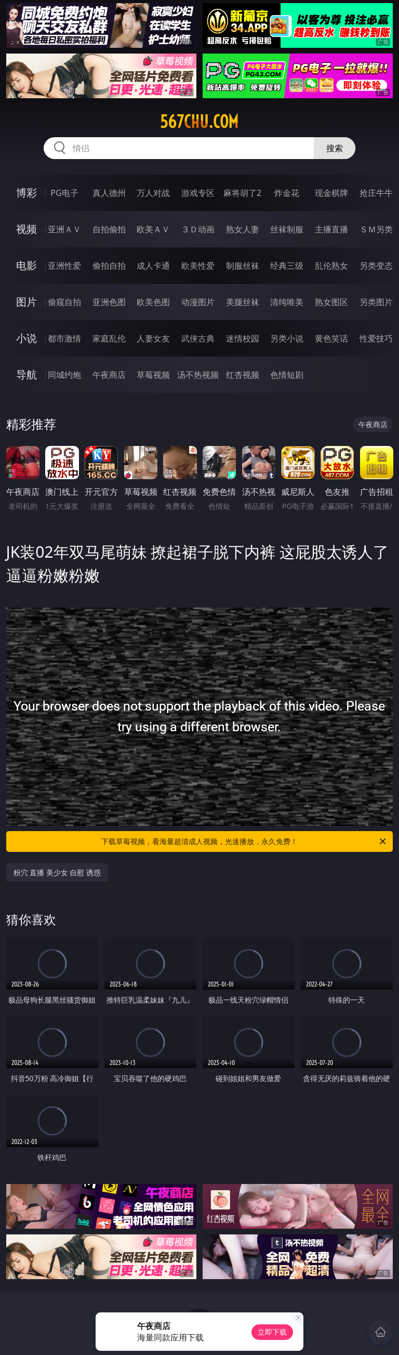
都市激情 (64, 338)
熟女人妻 (242, 229)
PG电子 (64, 193)
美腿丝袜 (242, 302)
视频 (26, 229)
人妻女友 (153, 338)
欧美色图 (153, 302)
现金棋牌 (331, 193)
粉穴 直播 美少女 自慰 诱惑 (57, 872)
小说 (26, 338)
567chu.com (199, 121)
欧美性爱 (198, 265)
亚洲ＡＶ (64, 229)
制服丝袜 (242, 265)
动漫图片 (198, 302)
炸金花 (286, 193)
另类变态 (376, 265)
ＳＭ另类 (376, 229)
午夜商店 (109, 374)
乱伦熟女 (331, 265)
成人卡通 (153, 265)
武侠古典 (198, 338)
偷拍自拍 (109, 265)
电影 (26, 265)
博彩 (26, 193)
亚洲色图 (109, 302)
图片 (26, 302)
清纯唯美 (286, 302)
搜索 (334, 148)
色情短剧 (286, 374)
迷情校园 (242, 338)
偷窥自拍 (64, 302)
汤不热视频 (198, 374)
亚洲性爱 (64, 265)
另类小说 (286, 338)
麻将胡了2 (242, 193)
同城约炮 (64, 374)
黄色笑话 (331, 338)
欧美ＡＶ (153, 229)
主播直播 (331, 229)
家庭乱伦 (109, 338)
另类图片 (376, 302)
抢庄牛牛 (376, 193)
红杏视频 (242, 374)
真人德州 (109, 193)
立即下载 (272, 1332)
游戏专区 (198, 193)
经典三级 (286, 265)
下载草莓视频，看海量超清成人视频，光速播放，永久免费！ (244, 841)
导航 (26, 374)
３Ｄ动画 (198, 229)
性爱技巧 (376, 338)
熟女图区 (331, 302)
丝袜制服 (286, 229)
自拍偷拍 (109, 229)
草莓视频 (153, 374)
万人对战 (153, 193)
